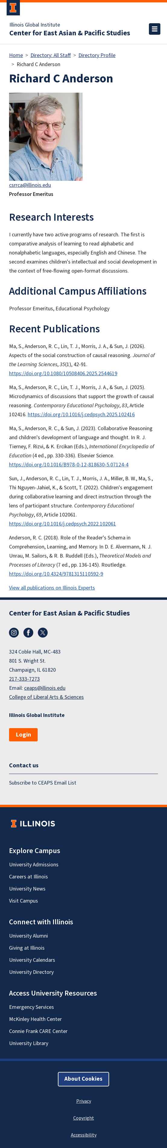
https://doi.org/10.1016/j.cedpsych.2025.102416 (81, 414)
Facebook (28, 632)
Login (23, 735)
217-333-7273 (24, 679)
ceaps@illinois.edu (44, 688)
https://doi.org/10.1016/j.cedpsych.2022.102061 (62, 524)
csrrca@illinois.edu (30, 185)
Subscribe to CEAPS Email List (42, 783)
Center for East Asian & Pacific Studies (69, 33)
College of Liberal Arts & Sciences (46, 697)
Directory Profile (96, 55)
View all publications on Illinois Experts (52, 588)
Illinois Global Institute (34, 25)
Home (16, 55)
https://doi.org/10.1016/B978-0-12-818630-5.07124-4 (68, 464)
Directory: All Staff (50, 55)
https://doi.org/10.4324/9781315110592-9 (56, 574)
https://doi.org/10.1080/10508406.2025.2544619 (63, 373)
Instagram (13, 632)
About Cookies (83, 1079)
